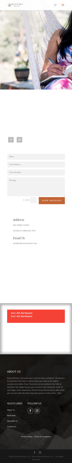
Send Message (52, 200)
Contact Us (11, 426)
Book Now (11, 415)
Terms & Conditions (42, 436)
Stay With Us (12, 421)
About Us (11, 410)
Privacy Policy (26, 436)
